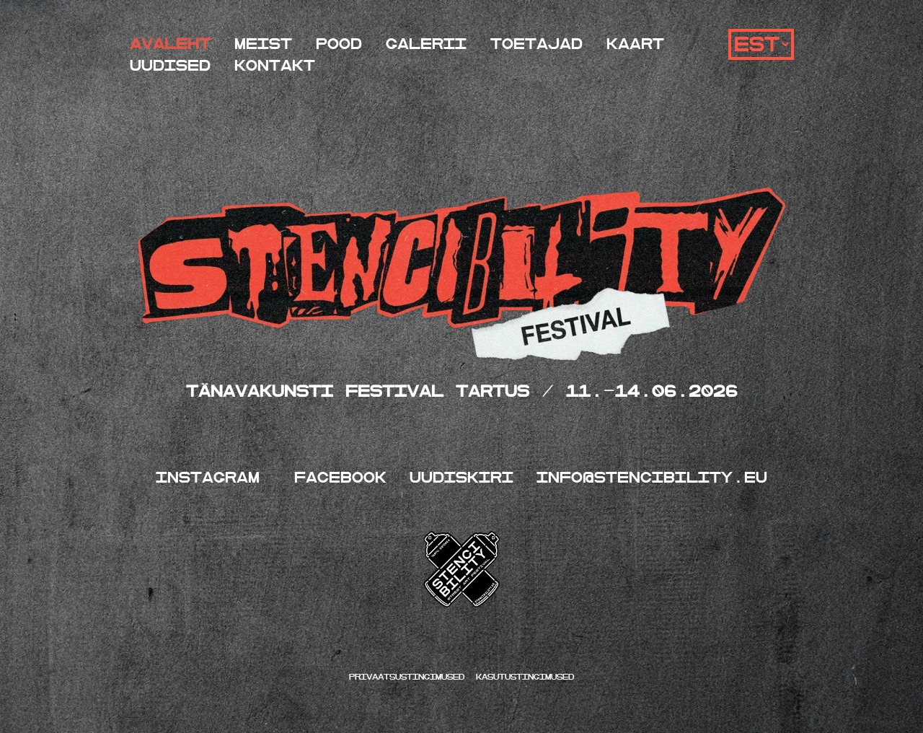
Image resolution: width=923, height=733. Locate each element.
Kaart (635, 44)
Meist (263, 44)
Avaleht (170, 44)
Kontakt (274, 66)
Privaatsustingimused (409, 677)
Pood (339, 44)
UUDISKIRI (461, 477)
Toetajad (536, 44)
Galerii (426, 44)
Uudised (170, 66)
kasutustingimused (525, 677)
